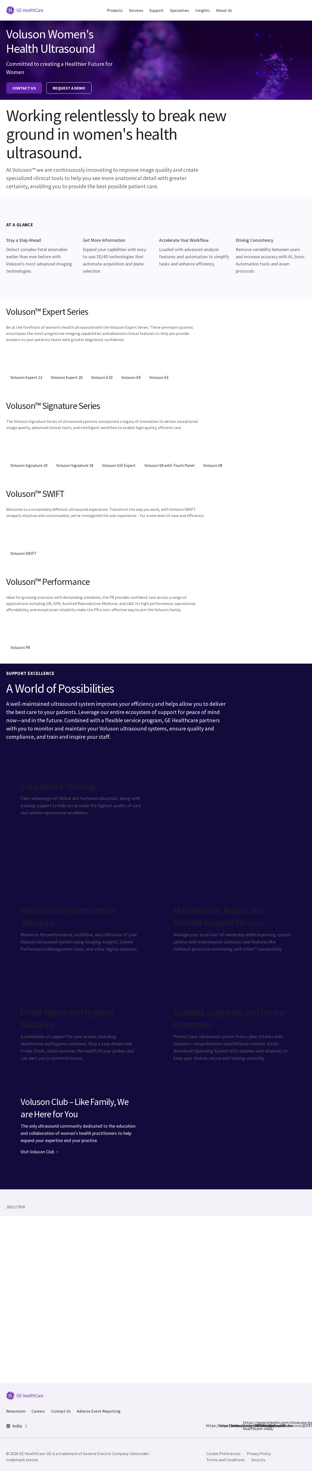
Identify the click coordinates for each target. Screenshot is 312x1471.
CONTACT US (24, 88)
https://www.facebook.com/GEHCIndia (209, 1425)
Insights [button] (202, 10)
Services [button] (136, 10)
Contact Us (61, 1411)
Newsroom (15, 1411)
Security (258, 1459)
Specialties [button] (179, 10)
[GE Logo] (24, 9)
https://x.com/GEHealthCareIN (234, 1425)
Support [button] (156, 10)
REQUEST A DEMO (69, 88)
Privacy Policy (259, 1453)
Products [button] (115, 10)
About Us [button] (224, 10)
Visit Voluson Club (39, 1152)
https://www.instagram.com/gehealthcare (221, 1425)
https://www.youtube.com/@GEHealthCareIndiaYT (258, 1425)
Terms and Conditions (225, 1459)
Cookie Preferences (223, 1453)
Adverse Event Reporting (99, 1411)
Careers (38, 1411)
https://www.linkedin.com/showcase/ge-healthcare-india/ (246, 1425)
